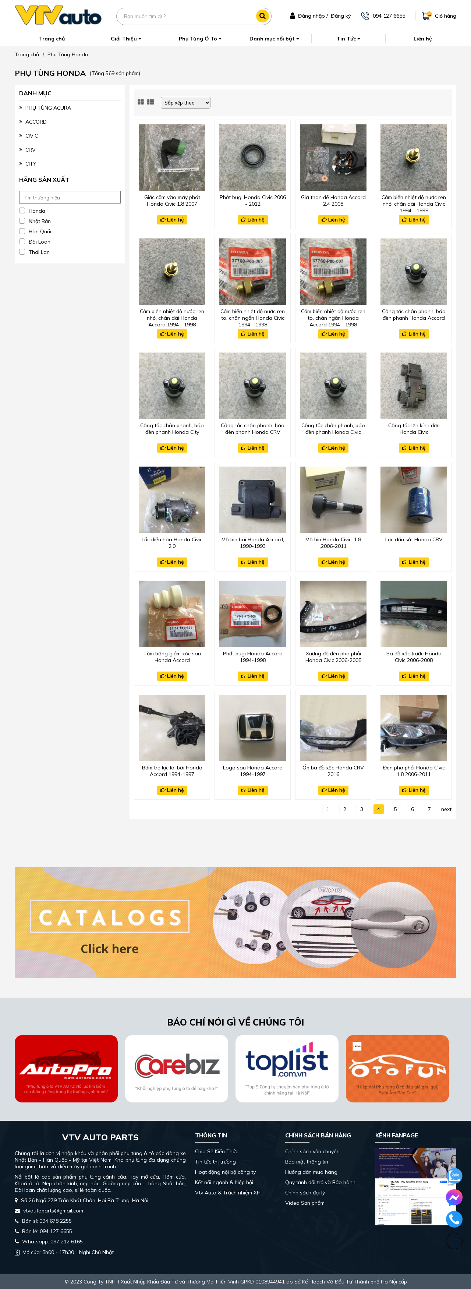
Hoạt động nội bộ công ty (225, 1172)
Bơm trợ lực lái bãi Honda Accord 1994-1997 (172, 771)
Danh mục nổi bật (274, 38)
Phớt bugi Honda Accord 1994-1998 (253, 656)
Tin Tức (348, 38)
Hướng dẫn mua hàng (311, 1172)
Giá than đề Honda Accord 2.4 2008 (333, 200)
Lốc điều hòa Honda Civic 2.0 (172, 542)
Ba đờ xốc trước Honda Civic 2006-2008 (414, 656)
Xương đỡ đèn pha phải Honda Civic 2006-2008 (333, 656)
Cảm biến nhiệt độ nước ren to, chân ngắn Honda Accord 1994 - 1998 (333, 317)
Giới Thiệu (126, 38)
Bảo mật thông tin (306, 1161)
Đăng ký (341, 16)
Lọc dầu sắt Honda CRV (414, 539)
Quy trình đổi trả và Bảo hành (320, 1182)
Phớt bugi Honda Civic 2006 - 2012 (253, 200)
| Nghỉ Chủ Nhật (64, 1252)
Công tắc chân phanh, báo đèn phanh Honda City (172, 428)
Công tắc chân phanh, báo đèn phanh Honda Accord (414, 314)
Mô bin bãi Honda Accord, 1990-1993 (253, 542)
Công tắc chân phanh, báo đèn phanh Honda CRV (252, 428)
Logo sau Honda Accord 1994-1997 (253, 771)
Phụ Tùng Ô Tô (200, 38)
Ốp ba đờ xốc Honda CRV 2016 (333, 771)
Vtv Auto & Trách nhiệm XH (228, 1192)
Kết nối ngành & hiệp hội (224, 1182)
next (446, 809)
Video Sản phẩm (305, 1203)
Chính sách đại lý (305, 1192)
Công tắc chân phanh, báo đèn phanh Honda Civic (333, 428)
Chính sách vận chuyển (312, 1151)
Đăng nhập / (313, 16)
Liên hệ (423, 38)
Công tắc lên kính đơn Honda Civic (414, 428)
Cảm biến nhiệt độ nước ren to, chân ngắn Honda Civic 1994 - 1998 (252, 317)
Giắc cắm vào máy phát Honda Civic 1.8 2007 (172, 200)
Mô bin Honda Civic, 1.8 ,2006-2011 (333, 542)
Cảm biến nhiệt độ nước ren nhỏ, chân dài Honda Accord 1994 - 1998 (172, 317)
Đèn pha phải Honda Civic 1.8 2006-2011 (414, 771)
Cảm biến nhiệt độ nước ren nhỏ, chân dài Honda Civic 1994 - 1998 (414, 203)
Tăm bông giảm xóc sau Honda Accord (172, 656)
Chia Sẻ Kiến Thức (216, 1151)
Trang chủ (52, 38)
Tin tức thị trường (215, 1161)
